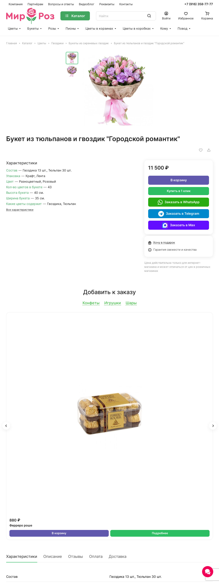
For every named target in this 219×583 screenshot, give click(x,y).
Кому (164, 28)
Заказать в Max (178, 225)
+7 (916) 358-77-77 (198, 4)
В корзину (179, 180)
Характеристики (21, 556)
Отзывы (75, 556)
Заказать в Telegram (178, 214)
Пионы (71, 28)
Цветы (13, 28)
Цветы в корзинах (99, 28)
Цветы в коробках (137, 28)
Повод (182, 28)
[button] (6, 426)
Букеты (33, 28)
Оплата (96, 556)
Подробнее (160, 533)
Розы (52, 28)
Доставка (117, 556)
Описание (52, 556)
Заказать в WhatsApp (179, 202)
